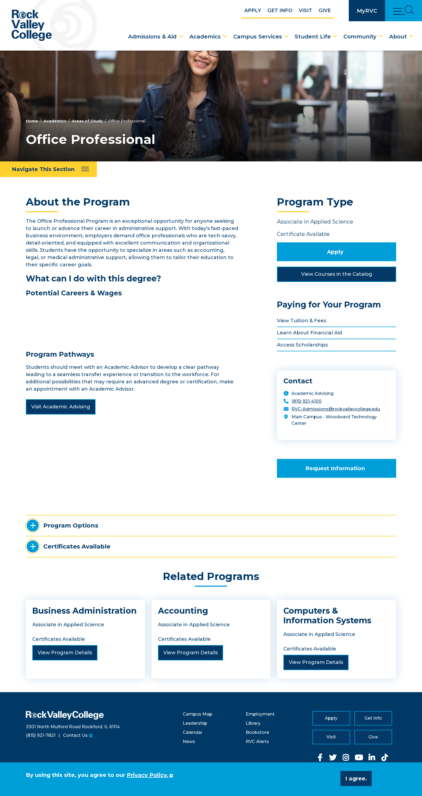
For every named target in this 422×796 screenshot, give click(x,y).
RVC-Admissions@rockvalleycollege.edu (335, 409)
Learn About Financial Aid (309, 333)
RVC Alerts (257, 741)
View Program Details (65, 653)
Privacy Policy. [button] (147, 775)
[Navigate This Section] (48, 169)
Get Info (280, 10)
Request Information (335, 468)
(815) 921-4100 (306, 401)
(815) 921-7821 (40, 735)
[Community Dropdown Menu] (381, 36)
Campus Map (197, 714)
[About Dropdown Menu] (411, 36)
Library (253, 723)
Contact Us (75, 735)
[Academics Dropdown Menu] (225, 36)
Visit (305, 10)
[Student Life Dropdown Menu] (335, 36)
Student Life (313, 36)
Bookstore (257, 732)
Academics (205, 36)
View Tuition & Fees (301, 321)
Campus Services (257, 36)
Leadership (195, 723)
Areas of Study (87, 121)
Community (360, 36)
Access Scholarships (302, 345)
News (189, 741)
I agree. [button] (356, 778)
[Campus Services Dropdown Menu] (286, 36)
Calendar (192, 732)
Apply (252, 10)
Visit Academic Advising (60, 407)
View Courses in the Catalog (336, 274)
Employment (260, 714)
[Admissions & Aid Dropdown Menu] (181, 36)
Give (325, 10)
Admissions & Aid (152, 36)
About (398, 36)
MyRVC (367, 11)
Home (32, 121)
